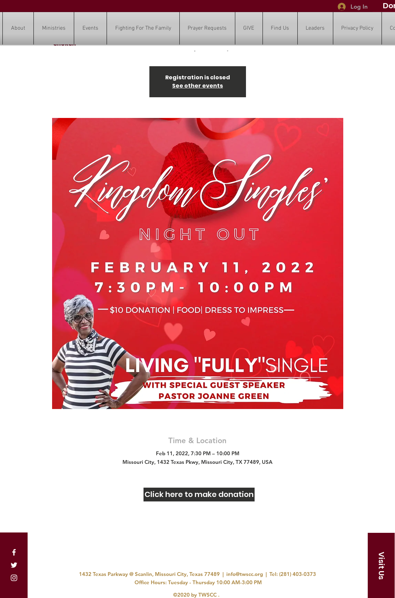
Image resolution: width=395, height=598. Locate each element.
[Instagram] (14, 578)
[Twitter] (14, 565)
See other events (197, 86)
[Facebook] (14, 552)
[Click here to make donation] (199, 494)
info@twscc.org (244, 574)
